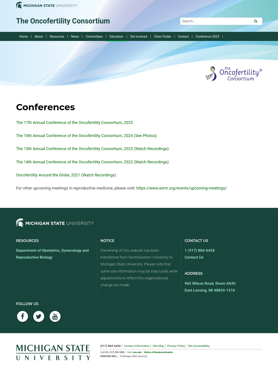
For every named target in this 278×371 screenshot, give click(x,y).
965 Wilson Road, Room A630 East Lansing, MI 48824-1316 (210, 286)
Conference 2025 (207, 36)
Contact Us (194, 257)
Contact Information (137, 346)
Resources (57, 36)
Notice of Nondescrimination (158, 352)
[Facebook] (22, 319)
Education (116, 36)
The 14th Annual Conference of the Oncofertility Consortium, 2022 (74, 162)
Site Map (158, 346)
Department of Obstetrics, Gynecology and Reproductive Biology (52, 253)
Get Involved (138, 36)
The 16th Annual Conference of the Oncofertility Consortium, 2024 (74, 135)
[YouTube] (55, 319)
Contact (183, 36)
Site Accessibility (199, 346)
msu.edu (137, 352)
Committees (94, 36)
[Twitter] (38, 319)
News (75, 36)
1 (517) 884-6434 (200, 250)
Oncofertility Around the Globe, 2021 (48, 175)
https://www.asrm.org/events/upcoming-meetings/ (181, 188)
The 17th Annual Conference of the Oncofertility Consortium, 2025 (74, 122)
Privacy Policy (176, 346)
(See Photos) (145, 135)
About (39, 36)
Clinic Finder (162, 36)
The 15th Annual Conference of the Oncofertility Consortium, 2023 (74, 148)
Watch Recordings (151, 148)
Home (23, 36)
